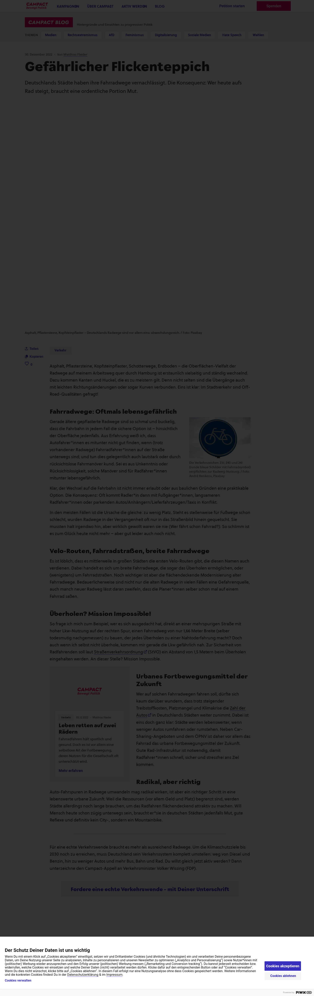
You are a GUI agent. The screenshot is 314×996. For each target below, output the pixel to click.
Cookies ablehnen (283, 976)
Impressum (114, 975)
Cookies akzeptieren (282, 966)
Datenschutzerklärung (82, 975)
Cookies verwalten (18, 980)
